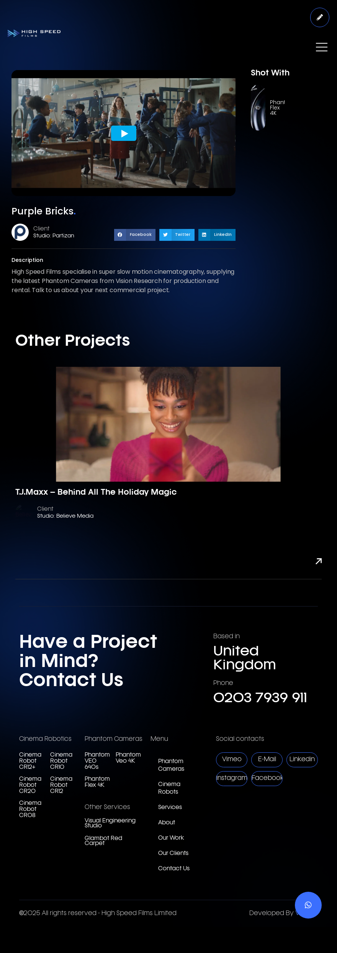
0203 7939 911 (260, 698)
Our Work (171, 838)
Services (170, 807)
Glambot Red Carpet (103, 841)
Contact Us (174, 868)
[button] (134, 235)
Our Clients (173, 853)
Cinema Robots (169, 788)
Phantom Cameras (171, 765)
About (166, 823)
